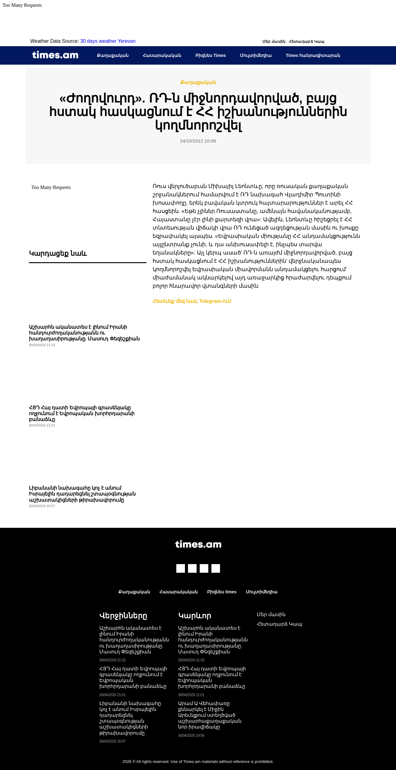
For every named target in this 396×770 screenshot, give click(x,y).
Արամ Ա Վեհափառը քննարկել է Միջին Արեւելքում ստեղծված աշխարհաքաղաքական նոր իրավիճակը (210, 715)
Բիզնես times (221, 591)
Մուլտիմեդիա (256, 55)
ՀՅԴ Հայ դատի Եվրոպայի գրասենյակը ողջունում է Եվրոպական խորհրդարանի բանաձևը (81, 413)
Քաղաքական (113, 55)
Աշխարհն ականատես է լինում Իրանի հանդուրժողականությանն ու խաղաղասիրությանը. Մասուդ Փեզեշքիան (84, 332)
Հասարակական (162, 55)
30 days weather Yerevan (108, 41)
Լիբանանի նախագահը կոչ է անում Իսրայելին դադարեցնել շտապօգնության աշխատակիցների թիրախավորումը (82, 493)
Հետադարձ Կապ (307, 41)
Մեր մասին (274, 41)
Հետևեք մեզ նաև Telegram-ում (192, 301)
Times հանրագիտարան (313, 55)
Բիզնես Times (210, 55)
